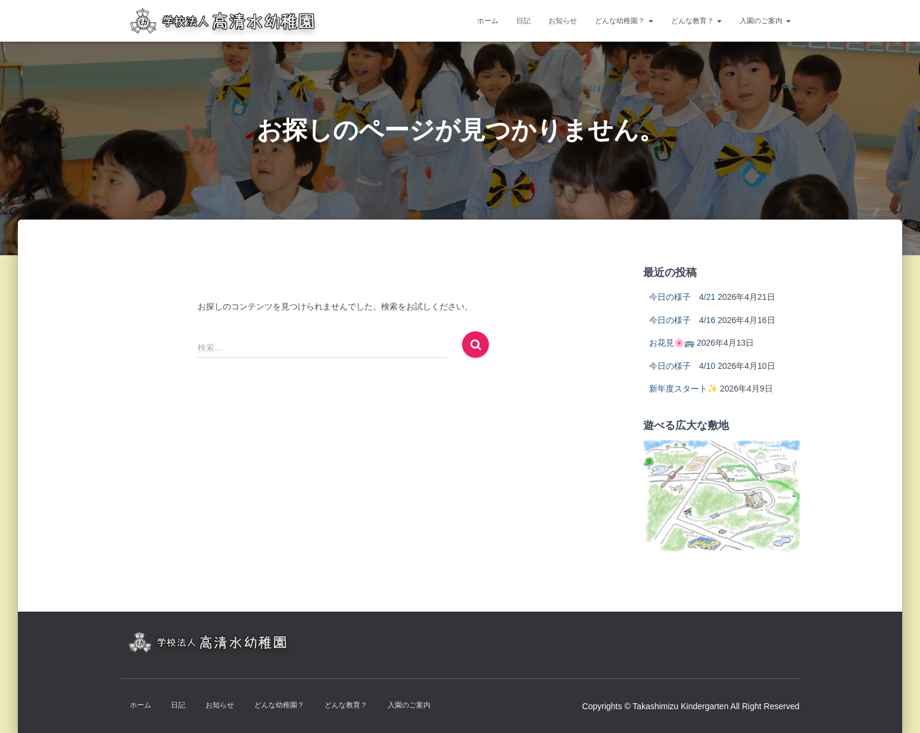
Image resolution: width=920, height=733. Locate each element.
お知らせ (562, 21)
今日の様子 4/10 (682, 366)
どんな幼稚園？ (624, 21)
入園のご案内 (765, 21)
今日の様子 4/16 (682, 320)
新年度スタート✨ (683, 388)
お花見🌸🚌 (671, 342)
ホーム (487, 21)
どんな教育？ (696, 21)
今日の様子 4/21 (682, 297)
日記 (523, 21)
